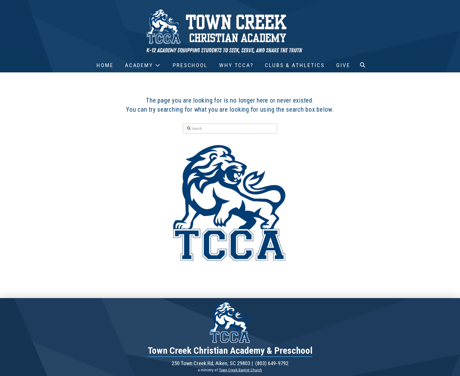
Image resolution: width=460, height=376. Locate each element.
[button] (363, 65)
